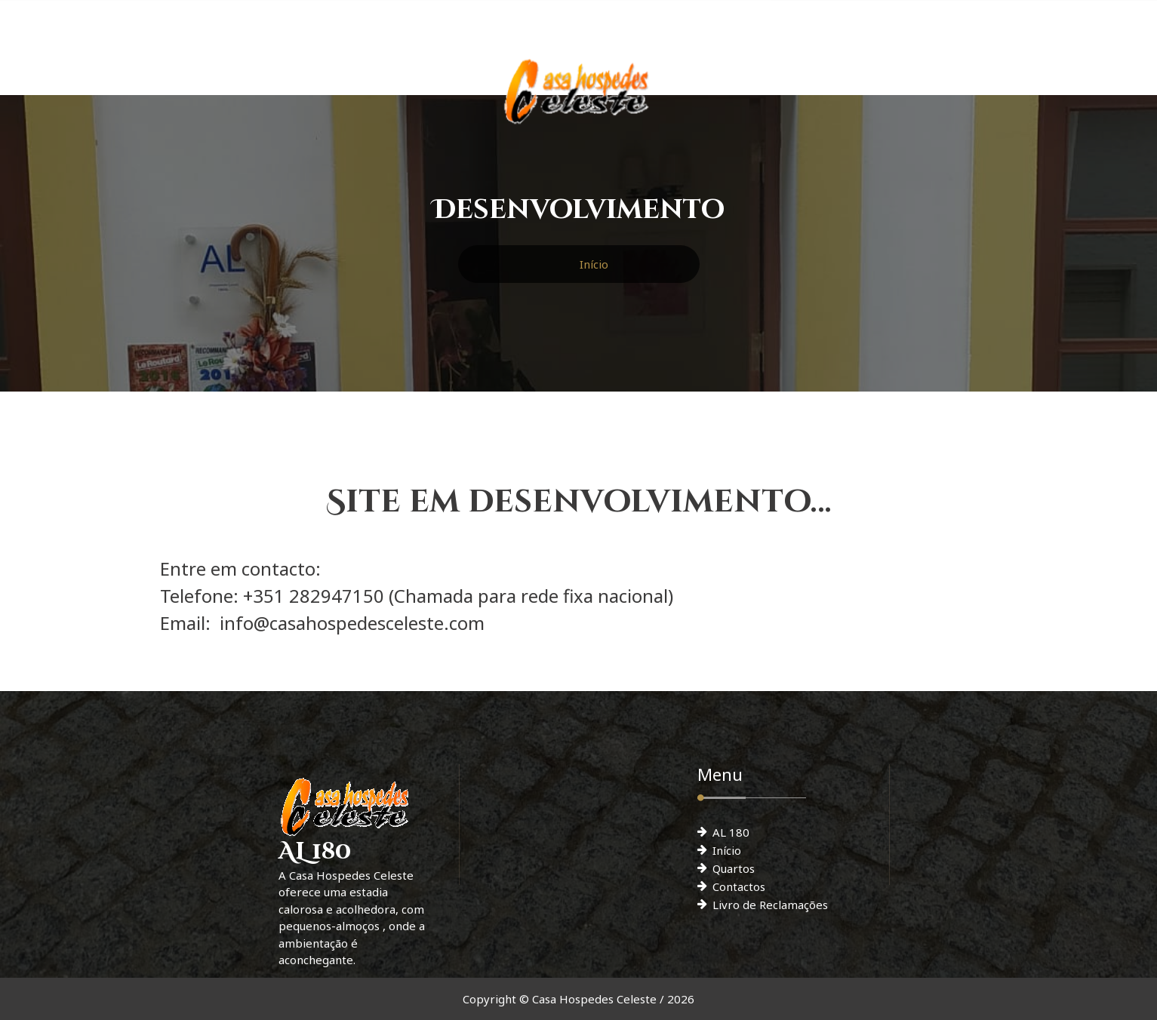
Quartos (733, 868)
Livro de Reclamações (770, 904)
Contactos (738, 886)
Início (594, 264)
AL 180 (730, 832)
